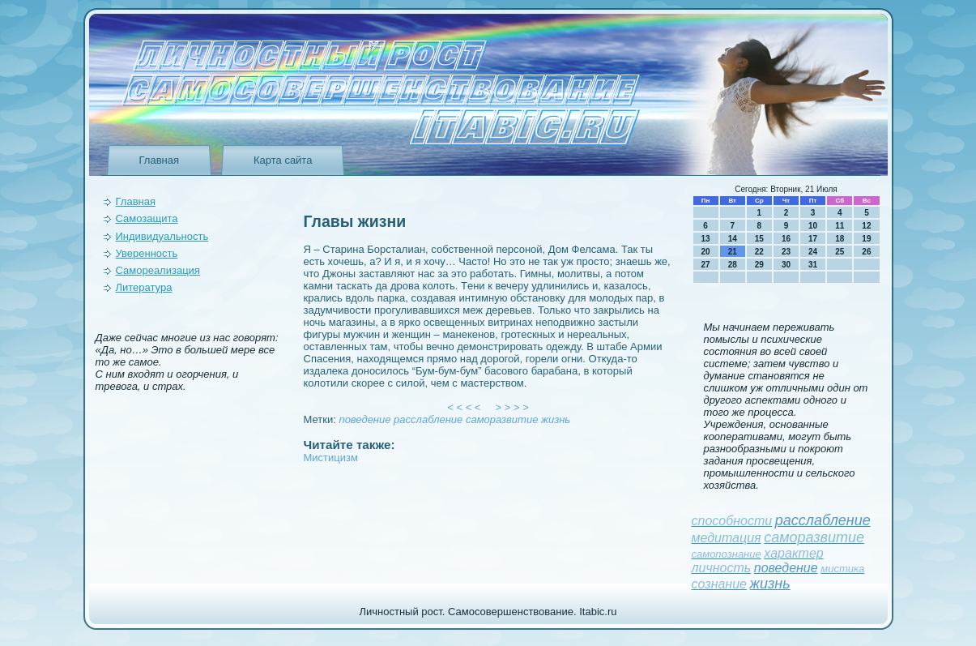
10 (812, 225)
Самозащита (147, 218)
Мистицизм (331, 457)
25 (839, 251)
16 (786, 238)
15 (759, 238)
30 (786, 264)
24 (812, 251)
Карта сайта (283, 160)
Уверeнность (147, 253)
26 (866, 251)
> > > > (512, 407)
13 (705, 238)
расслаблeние (428, 419)
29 (759, 264)
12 (866, 225)
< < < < (464, 407)
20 (705, 251)
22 (759, 251)
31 (812, 264)
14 (732, 238)
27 (705, 264)
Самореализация (158, 270)
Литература (144, 287)
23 (786, 251)
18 (839, 238)
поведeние (364, 419)
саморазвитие (502, 419)
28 (732, 264)
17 (812, 238)
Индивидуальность (162, 236)
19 (866, 238)
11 (839, 225)
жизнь (555, 419)
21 (732, 251)
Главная (159, 160)
